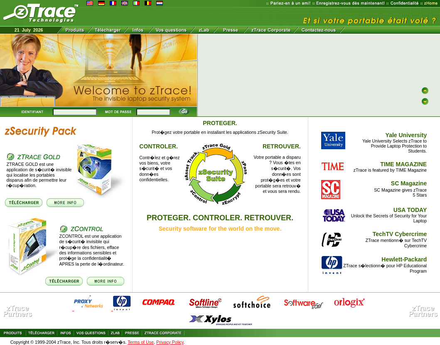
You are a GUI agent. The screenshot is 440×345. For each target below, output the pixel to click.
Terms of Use (141, 342)
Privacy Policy (170, 342)
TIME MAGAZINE (403, 164)
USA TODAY (410, 210)
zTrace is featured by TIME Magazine (390, 170)
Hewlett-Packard (404, 259)
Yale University (406, 135)
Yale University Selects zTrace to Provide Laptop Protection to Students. (394, 145)
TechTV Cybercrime (400, 234)
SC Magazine (409, 183)
